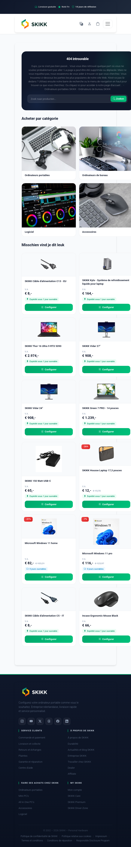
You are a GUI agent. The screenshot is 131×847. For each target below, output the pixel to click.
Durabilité (73, 743)
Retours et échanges (30, 749)
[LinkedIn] (66, 721)
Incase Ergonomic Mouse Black (100, 615)
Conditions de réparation (59, 840)
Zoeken (118, 98)
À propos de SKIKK (78, 737)
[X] (40, 721)
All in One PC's (26, 802)
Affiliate (72, 773)
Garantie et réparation (30, 761)
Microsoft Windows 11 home (41, 543)
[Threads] (49, 721)
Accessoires (25, 808)
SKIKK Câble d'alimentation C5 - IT (44, 615)
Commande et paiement (32, 737)
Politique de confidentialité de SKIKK (39, 836)
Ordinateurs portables (30, 789)
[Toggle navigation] (107, 24)
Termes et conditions (32, 840)
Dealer (71, 767)
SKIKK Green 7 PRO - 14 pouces (100, 408)
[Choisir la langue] (81, 24)
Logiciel (23, 814)
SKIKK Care (74, 795)
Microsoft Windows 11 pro (97, 553)
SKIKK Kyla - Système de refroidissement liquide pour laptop (105, 282)
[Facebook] (57, 721)
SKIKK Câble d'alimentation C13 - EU (45, 281)
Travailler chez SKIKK (79, 761)
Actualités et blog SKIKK (81, 749)
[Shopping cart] (98, 24)
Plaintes (23, 755)
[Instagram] (22, 721)
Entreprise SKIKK (77, 755)
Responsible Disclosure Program (92, 840)
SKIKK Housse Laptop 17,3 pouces (102, 470)
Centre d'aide (26, 767)
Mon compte (75, 789)
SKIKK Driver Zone (78, 808)
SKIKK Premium (76, 802)
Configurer (48, 307)
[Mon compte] (89, 24)
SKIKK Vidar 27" (91, 345)
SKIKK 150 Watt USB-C (38, 480)
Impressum (101, 836)
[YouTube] (31, 721)
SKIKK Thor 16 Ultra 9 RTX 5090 (43, 345)
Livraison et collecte (29, 743)
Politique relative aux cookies (76, 836)
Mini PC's (24, 795)
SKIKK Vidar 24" (34, 408)
